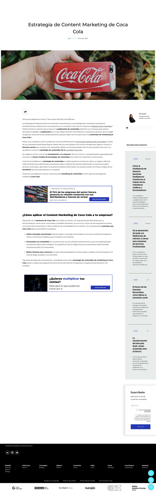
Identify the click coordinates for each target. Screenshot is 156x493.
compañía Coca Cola (74, 150)
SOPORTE (103, 2)
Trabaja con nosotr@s (51, 481)
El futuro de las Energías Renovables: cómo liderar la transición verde (140, 292)
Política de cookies (69, 481)
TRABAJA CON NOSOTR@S (119, 2)
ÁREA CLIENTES (139, 2)
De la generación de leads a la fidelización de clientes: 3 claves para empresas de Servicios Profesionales (140, 238)
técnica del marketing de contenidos (91, 142)
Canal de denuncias (105, 481)
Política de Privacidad (147, 410)
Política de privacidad (87, 481)
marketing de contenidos (101, 126)
